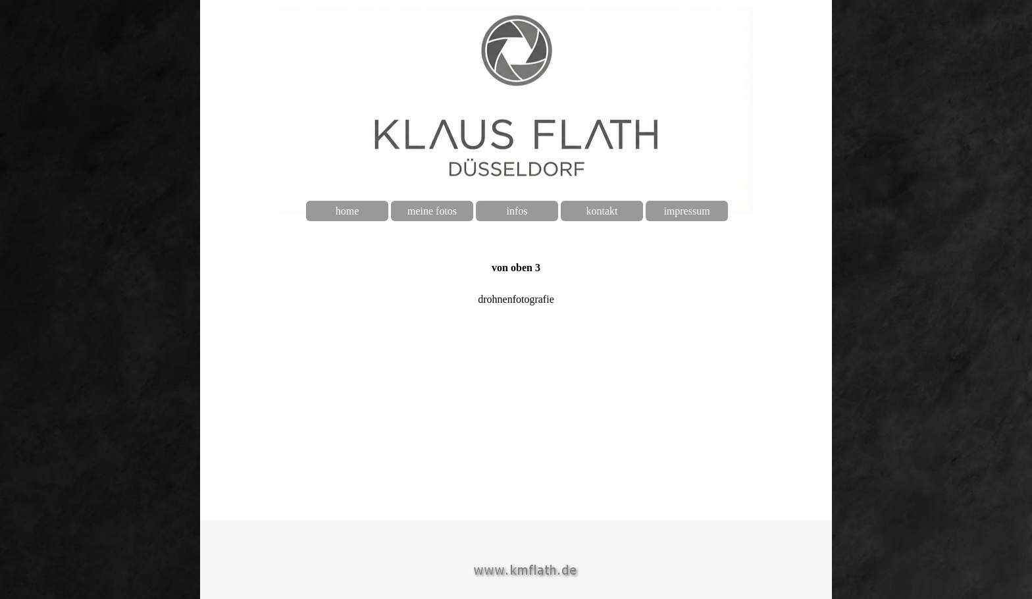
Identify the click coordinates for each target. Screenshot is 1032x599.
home (347, 211)
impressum (686, 211)
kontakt (602, 211)
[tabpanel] (516, 269)
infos (517, 211)
